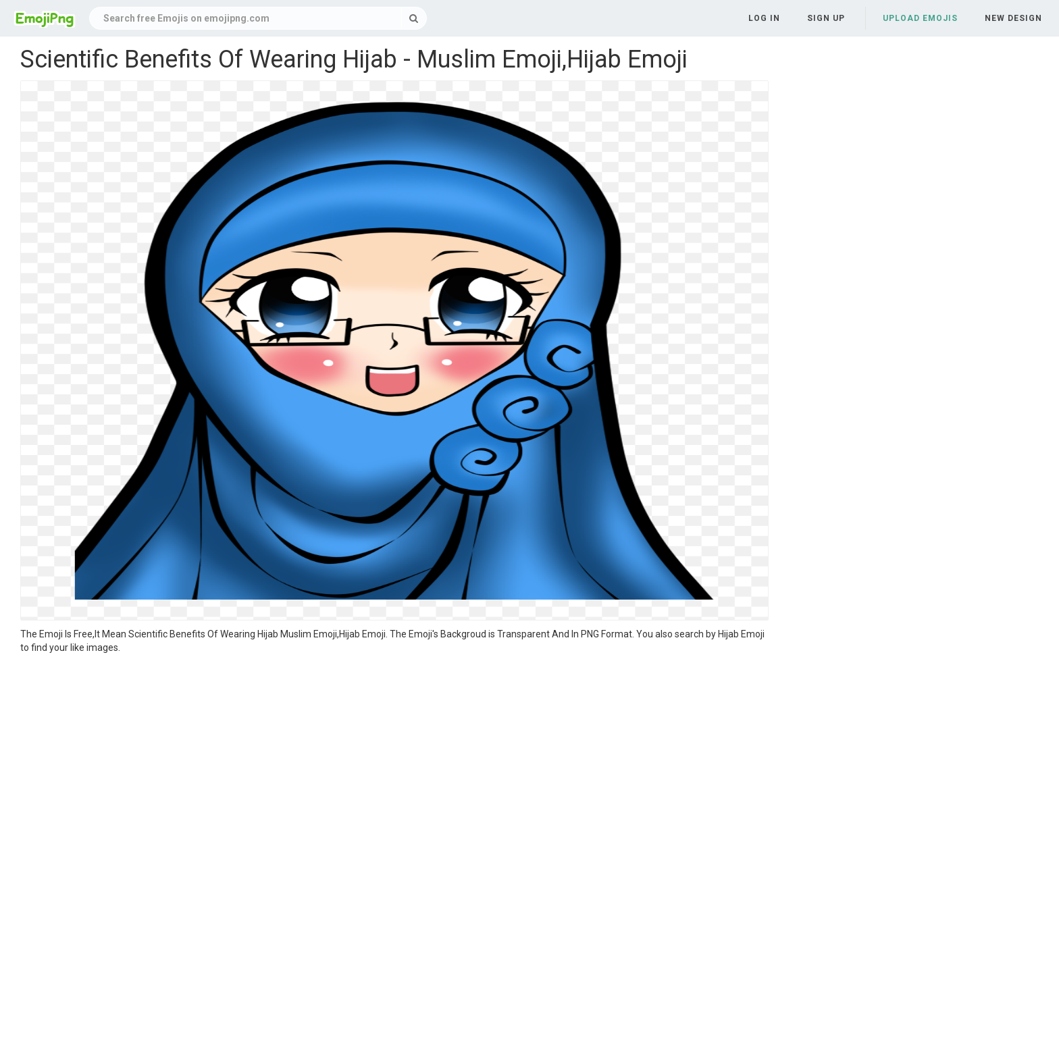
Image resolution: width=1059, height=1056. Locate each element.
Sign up (826, 18)
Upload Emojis (920, 18)
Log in (764, 18)
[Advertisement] (394, 755)
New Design (1013, 18)
